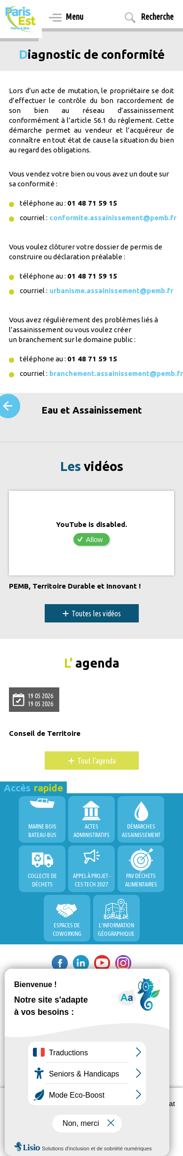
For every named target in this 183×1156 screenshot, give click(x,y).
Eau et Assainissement (91, 410)
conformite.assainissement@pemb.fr (112, 218)
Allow (94, 539)
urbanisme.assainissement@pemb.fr (111, 291)
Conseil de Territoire (44, 733)
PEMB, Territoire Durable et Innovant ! (75, 586)
